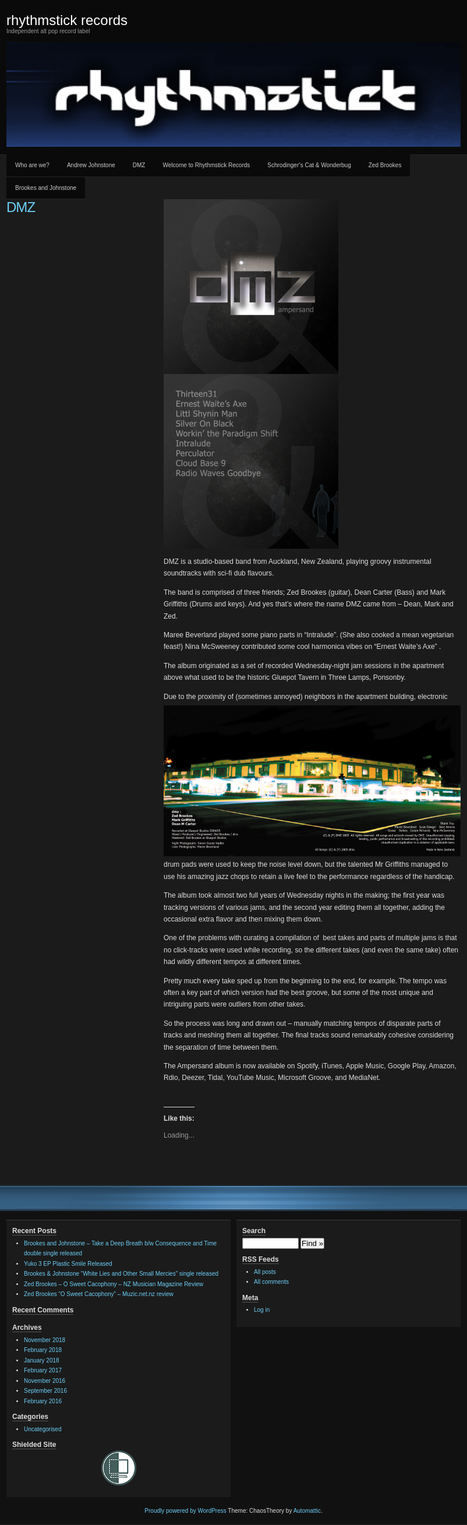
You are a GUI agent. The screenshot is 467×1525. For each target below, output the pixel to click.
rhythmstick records (67, 20)
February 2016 (43, 1401)
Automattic (307, 1511)
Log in (262, 1310)
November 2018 (44, 1340)
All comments (271, 1282)
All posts (265, 1272)
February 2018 (43, 1350)
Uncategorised (42, 1429)
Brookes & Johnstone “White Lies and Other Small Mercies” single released (121, 1273)
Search (254, 1231)
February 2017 (43, 1370)
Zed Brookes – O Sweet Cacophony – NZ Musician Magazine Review (113, 1284)
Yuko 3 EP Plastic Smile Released (68, 1264)
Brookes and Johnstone (45, 188)
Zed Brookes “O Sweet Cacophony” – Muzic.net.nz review (99, 1294)
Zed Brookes (385, 165)
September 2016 (45, 1391)
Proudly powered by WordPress (185, 1511)
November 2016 (44, 1381)
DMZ (139, 165)
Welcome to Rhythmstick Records (206, 165)
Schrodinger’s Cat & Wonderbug (309, 165)
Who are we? (32, 165)
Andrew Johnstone (91, 165)
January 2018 (41, 1360)
